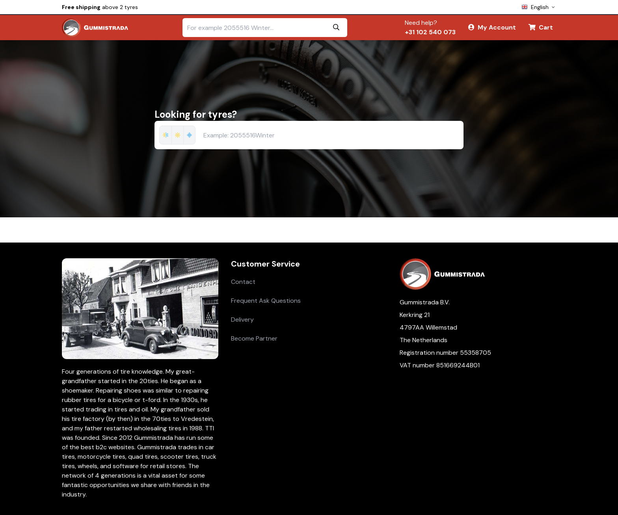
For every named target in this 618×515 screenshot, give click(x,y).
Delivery (242, 319)
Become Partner (254, 338)
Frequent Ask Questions (266, 300)
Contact (243, 282)
